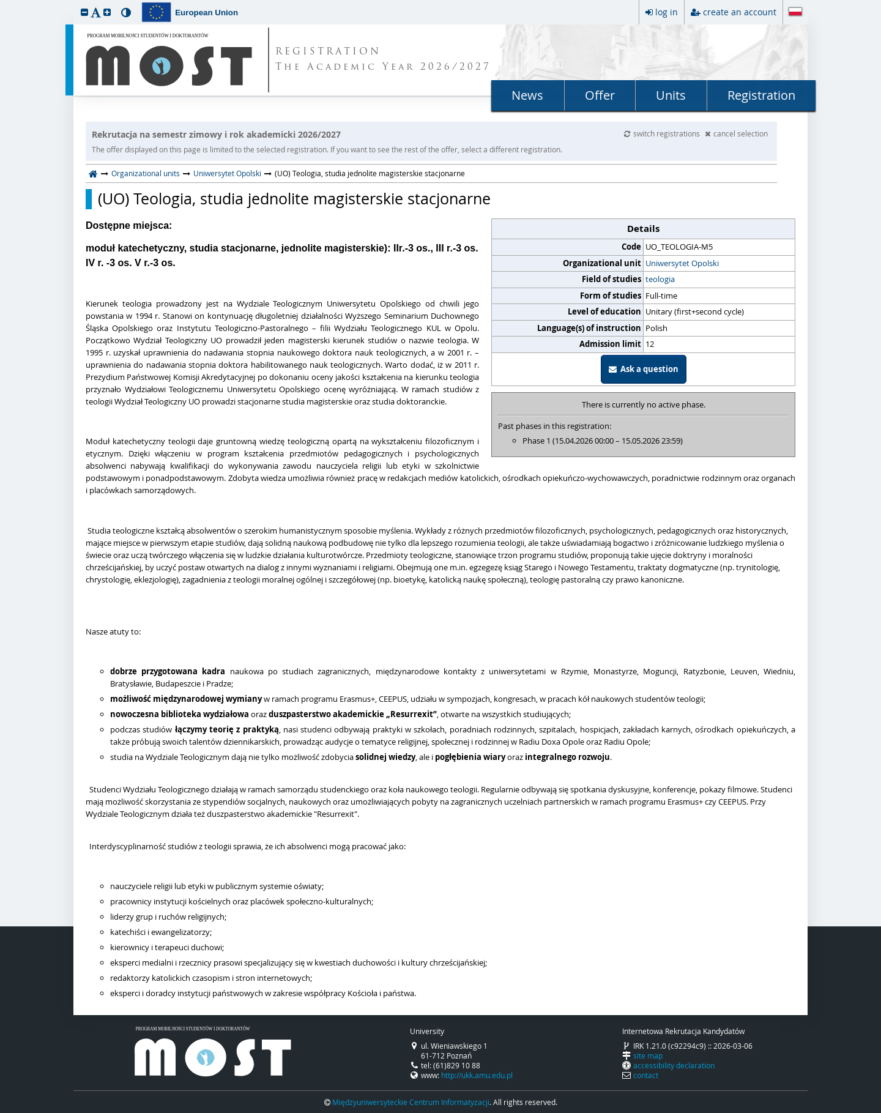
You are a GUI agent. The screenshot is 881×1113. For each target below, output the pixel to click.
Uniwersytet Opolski (227, 173)
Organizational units (145, 173)
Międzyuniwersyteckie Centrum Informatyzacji (410, 1102)
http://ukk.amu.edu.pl (477, 1075)
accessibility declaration (674, 1065)
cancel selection (736, 133)
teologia (660, 279)
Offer (600, 95)
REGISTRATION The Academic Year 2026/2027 (383, 60)
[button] (84, 12)
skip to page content (3, 3)
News (527, 95)
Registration (761, 95)
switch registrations (663, 133)
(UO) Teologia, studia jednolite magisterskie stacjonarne (294, 199)
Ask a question (643, 368)
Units (671, 95)
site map (648, 1055)
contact (645, 1075)
